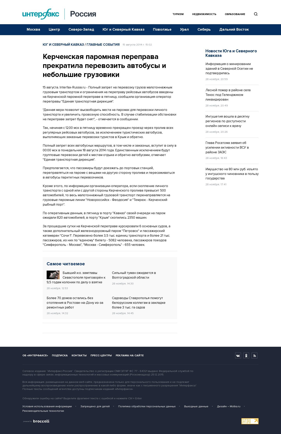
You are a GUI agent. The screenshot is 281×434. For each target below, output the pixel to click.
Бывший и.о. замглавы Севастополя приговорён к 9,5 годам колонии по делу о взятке (76, 277)
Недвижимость (204, 14)
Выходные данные (196, 406)
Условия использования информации (47, 406)
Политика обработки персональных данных (147, 406)
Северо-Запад (81, 29)
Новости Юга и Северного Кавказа (231, 53)
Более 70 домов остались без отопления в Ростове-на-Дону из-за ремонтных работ (75, 302)
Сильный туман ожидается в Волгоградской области (134, 275)
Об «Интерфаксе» (35, 355)
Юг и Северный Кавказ (123, 29)
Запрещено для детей (95, 406)
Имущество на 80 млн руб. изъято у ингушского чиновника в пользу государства (232, 174)
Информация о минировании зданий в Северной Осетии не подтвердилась (229, 68)
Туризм (178, 14)
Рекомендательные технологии (43, 411)
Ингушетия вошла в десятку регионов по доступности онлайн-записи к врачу (227, 121)
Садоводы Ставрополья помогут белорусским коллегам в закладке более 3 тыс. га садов (138, 302)
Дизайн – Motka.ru (228, 406)
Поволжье (162, 29)
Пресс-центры (101, 355)
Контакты (79, 355)
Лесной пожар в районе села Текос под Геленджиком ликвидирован (228, 95)
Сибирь (204, 29)
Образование (235, 14)
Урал (184, 29)
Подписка (60, 355)
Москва (33, 29)
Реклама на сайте (130, 355)
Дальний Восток (234, 29)
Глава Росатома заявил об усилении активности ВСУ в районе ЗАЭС (227, 147)
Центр (54, 29)
